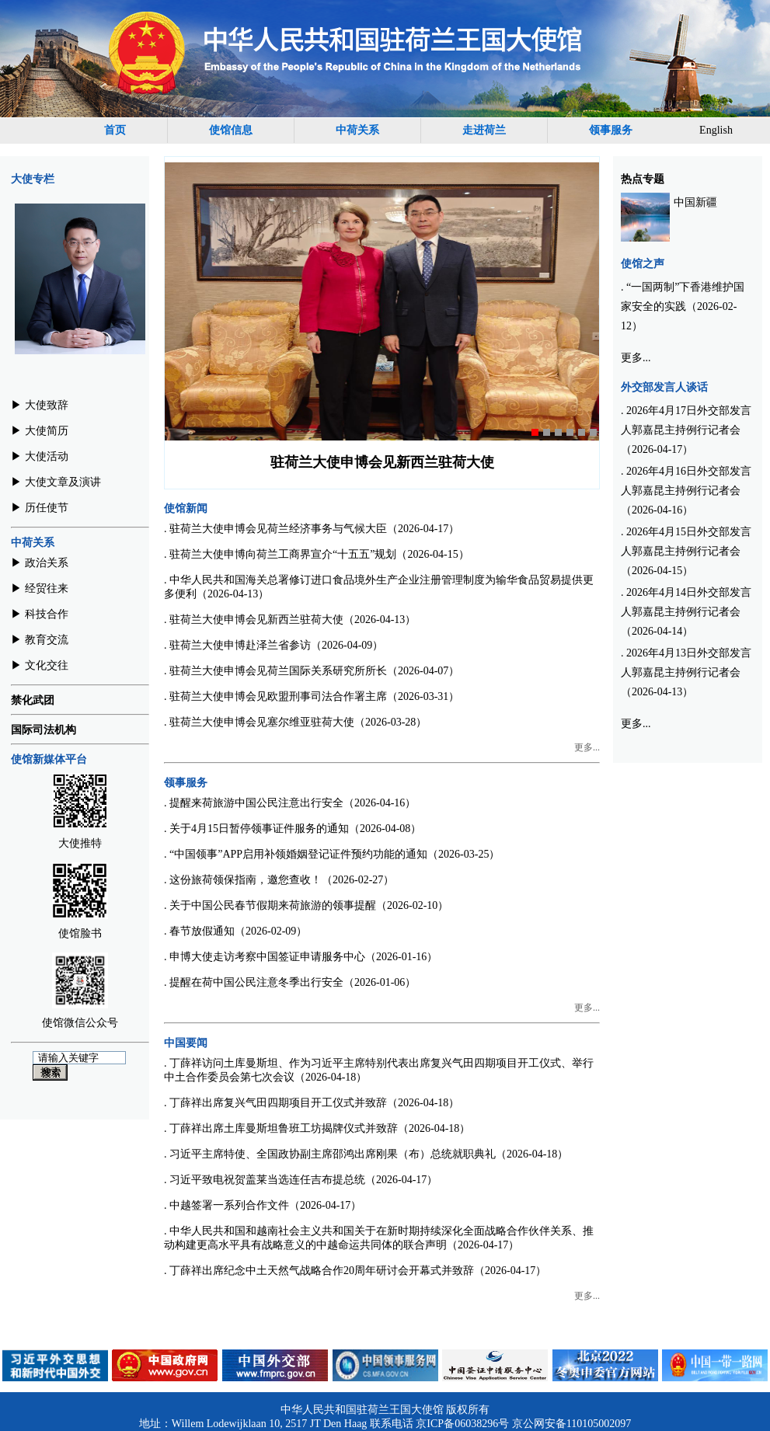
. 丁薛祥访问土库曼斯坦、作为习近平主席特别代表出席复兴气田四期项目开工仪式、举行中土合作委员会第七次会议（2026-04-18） (379, 1070)
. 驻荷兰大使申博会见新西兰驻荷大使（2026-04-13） (290, 619)
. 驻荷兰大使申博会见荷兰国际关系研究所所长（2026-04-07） (311, 671)
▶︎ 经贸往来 (39, 588)
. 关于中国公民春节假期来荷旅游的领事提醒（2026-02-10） (306, 905)
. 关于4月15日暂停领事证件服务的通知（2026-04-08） (292, 828)
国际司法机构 (43, 730)
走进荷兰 (484, 130)
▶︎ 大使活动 (39, 456)
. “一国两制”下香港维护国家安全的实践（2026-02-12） (682, 306)
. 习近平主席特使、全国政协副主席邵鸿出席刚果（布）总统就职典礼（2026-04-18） (366, 1154)
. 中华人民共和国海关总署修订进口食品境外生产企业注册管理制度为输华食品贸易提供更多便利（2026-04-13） (379, 587)
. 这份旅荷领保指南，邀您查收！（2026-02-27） (279, 880)
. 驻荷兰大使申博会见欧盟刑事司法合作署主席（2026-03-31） (311, 696)
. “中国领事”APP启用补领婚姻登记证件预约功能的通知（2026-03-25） (332, 854)
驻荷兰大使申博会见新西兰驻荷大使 (382, 462)
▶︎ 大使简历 (39, 431)
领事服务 (610, 130)
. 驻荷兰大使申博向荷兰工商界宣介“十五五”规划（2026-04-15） (316, 554)
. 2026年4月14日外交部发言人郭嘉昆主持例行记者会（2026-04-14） (686, 612)
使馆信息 (231, 130)
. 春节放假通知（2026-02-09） (235, 931)
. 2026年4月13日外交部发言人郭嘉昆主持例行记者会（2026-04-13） (686, 672)
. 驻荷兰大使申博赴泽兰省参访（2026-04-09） (273, 645)
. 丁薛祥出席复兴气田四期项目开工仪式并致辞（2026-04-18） (311, 1103)
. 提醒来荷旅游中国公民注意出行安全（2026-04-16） (290, 803)
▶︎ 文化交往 (39, 665)
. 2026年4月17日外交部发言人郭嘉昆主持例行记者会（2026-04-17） (686, 430)
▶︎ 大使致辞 (39, 405)
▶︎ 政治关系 (39, 563)
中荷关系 (357, 130)
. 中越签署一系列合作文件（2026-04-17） (262, 1205)
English (716, 130)
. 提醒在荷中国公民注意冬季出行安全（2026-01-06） (290, 982)
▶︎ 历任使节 (39, 508)
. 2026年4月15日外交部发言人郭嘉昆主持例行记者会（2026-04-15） (686, 551)
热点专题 (642, 179)
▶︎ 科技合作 (39, 614)
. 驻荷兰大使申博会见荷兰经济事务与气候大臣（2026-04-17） (311, 528)
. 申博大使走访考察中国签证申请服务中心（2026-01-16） (300, 957)
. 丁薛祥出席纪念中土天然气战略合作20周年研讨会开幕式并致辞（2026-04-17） (355, 1270)
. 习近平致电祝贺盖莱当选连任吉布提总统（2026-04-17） (300, 1180)
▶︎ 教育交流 (39, 640)
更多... (587, 747)
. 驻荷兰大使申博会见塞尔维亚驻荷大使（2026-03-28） (295, 722)
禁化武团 (32, 700)
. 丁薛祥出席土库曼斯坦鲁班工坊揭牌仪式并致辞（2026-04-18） (317, 1128)
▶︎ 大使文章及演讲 (56, 482)
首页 (115, 130)
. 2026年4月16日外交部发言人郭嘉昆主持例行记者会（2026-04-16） (686, 490)
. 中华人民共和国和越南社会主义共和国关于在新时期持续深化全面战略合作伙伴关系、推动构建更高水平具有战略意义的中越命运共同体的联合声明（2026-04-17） (379, 1238)
